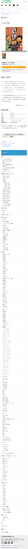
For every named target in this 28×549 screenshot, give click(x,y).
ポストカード (5, 470)
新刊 (3, 210)
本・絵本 (9, 12)
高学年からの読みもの (6, 200)
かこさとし (5, 275)
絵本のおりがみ (5, 472)
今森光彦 (4, 268)
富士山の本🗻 (5, 226)
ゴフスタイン (5, 339)
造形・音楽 (5, 405)
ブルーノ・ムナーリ (6, 365)
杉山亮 (4, 289)
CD (2, 523)
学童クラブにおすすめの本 (9, 143)
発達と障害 (5, 427)
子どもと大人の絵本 (6, 205)
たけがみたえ (5, 297)
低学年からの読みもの (6, 191)
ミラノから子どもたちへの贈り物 (8, 167)
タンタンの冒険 (5, 449)
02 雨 (4, 486)
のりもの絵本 (5, 382)
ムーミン (4, 451)
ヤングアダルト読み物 (6, 203)
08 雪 (4, 497)
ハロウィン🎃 (5, 244)
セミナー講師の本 (6, 401)
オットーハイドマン (6, 330)
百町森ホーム (3, 12)
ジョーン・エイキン (6, 349)
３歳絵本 (4, 181)
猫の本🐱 (4, 225)
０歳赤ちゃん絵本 (6, 176)
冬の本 (4, 246)
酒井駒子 (4, 283)
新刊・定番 (3, 208)
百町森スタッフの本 (6, 254)
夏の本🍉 (4, 240)
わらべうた (5, 406)
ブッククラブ (4, 526)
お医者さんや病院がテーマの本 (8, 419)
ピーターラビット (6, 444)
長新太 (4, 304)
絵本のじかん (4, 482)
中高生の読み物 (5, 202)
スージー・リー (5, 372)
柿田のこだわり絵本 (6, 508)
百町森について (10, 545)
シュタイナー (5, 412)
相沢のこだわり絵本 (6, 510)
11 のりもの (5, 502)
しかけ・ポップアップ (6, 438)
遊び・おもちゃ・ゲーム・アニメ (8, 403)
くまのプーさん (5, 446)
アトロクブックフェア (6, 171)
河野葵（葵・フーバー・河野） (8, 278)
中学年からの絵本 (7, 144)
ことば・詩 (5, 408)
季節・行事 (3, 217)
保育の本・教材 (5, 399)
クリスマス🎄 (5, 247)
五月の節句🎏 (5, 235)
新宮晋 (4, 287)
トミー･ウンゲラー (6, 329)
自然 (3, 413)
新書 (3, 434)
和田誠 (4, 327)
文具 (3, 468)
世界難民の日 (5, 239)
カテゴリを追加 (4, 532)
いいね (4, 520)
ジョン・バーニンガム (6, 348)
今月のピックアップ (5, 214)
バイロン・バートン (6, 374)
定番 (3, 212)
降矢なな (4, 313)
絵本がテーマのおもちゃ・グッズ (8, 455)
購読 (20, 545)
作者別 (2, 252)
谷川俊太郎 (5, 301)
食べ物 (4, 394)
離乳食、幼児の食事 (6, 424)
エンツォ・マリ (5, 363)
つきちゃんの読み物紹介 (7, 512)
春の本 (4, 232)
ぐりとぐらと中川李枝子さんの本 (8, 453)
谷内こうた (5, 299)
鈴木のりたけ (5, 292)
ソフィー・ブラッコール (7, 353)
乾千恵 (4, 266)
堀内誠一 (4, 315)
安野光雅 (4, 259)
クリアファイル (5, 466)
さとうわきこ (5, 285)
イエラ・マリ (5, 362)
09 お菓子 (4, 498)
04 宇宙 (4, 490)
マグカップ (5, 465)
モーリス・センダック (6, 341)
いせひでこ (5, 264)
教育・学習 (5, 410)
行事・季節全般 (5, 249)
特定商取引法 (3, 545)
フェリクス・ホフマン (6, 358)
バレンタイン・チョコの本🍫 (8, 223)
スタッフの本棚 (4, 506)
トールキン (5, 346)
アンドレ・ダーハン (6, 344)
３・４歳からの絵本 (6, 183)
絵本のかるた (5, 459)
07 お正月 (4, 495)
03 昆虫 (4, 488)
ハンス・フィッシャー (6, 351)
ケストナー (5, 337)
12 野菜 (4, 504)
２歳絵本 (4, 179)
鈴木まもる (5, 294)
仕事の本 (4, 420)
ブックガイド (5, 436)
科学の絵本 (5, 384)
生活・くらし (5, 422)
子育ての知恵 (5, 379)
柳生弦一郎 (5, 322)
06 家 (4, 493)
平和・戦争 (5, 429)
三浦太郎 (4, 318)
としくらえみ (5, 308)
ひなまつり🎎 (5, 228)
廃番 (2, 529)
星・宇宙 (4, 389)
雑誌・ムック (4, 514)
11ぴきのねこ (5, 475)
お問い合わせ (15, 545)
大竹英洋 (4, 271)
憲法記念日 (5, 237)
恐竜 (3, 392)
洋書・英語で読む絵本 (6, 439)
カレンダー (5, 473)
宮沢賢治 (4, 320)
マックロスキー (5, 360)
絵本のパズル (5, 463)
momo (4, 518)
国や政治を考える (6, 169)
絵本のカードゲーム (6, 458)
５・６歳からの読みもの (7, 188)
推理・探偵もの (5, 398)
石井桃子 (4, 261)
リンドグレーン (5, 367)
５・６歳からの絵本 (6, 186)
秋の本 (4, 242)
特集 (2, 156)
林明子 (4, 309)
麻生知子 (4, 257)
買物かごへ (14, 67)
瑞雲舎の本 (5, 166)
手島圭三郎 (5, 306)
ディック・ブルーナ (6, 355)
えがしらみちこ (5, 269)
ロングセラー (4, 479)
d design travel (5, 517)
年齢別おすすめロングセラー (7, 173)
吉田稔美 (4, 325)
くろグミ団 (5, 448)
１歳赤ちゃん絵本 (6, 177)
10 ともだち (5, 500)
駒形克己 (4, 280)
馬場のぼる (5, 311)
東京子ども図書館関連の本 (7, 164)
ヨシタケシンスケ (6, 323)
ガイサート (5, 334)
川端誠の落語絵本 (5, 14)
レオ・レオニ (5, 369)
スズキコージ (5, 290)
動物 (3, 391)
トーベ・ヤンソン (6, 370)
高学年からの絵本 (6, 198)
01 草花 (4, 485)
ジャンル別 (14, 12)
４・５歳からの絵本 (6, 184)
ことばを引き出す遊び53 (7, 159)
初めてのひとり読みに (6, 193)
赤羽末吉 (4, 477)
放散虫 (4, 162)
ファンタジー (5, 396)
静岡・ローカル (5, 431)
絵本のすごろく (5, 461)
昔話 (3, 380)
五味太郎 (4, 282)
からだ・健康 (5, 415)
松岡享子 (4, 316)
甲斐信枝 (4, 273)
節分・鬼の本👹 (5, 221)
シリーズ (3, 442)
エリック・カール (6, 332)
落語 (19, 12)
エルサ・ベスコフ (6, 356)
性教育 (4, 417)
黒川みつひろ (5, 276)
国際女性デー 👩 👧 (6, 230)
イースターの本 (5, 233)
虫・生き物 (5, 387)
